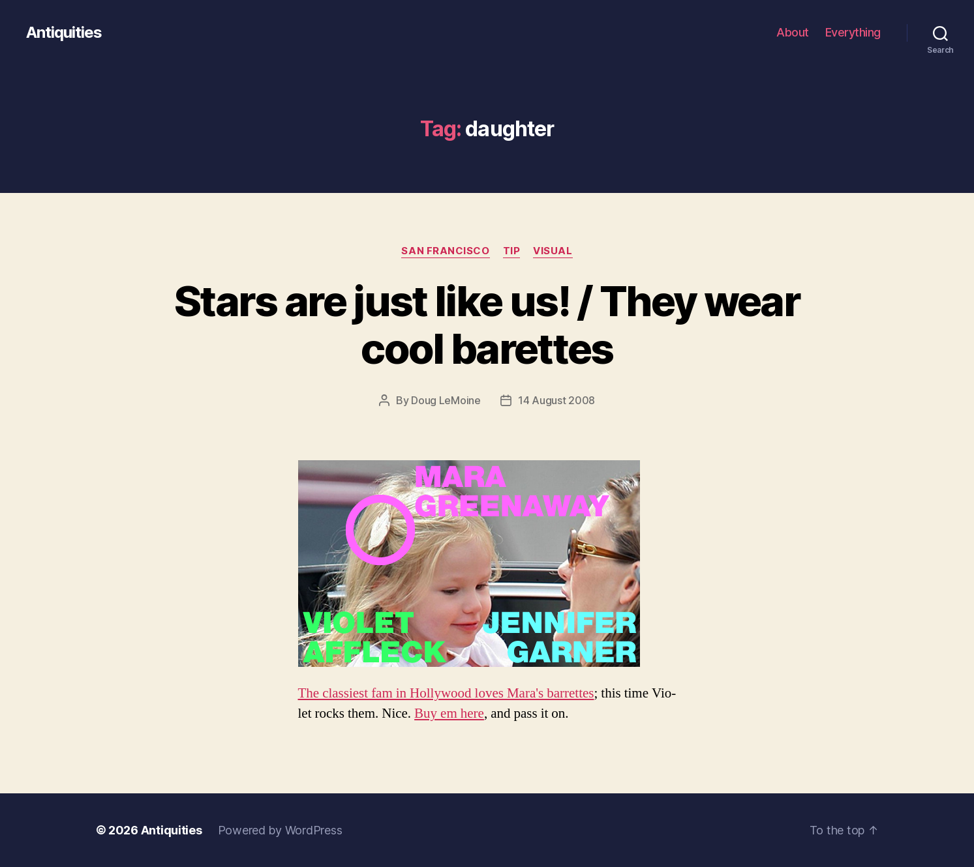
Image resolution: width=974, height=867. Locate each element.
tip (512, 251)
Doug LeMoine (446, 400)
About (792, 32)
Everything (853, 32)
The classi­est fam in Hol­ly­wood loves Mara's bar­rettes (446, 693)
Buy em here (449, 713)
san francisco (445, 251)
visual (552, 251)
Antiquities (64, 32)
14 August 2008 (556, 400)
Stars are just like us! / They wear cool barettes (487, 325)
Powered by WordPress (280, 830)
